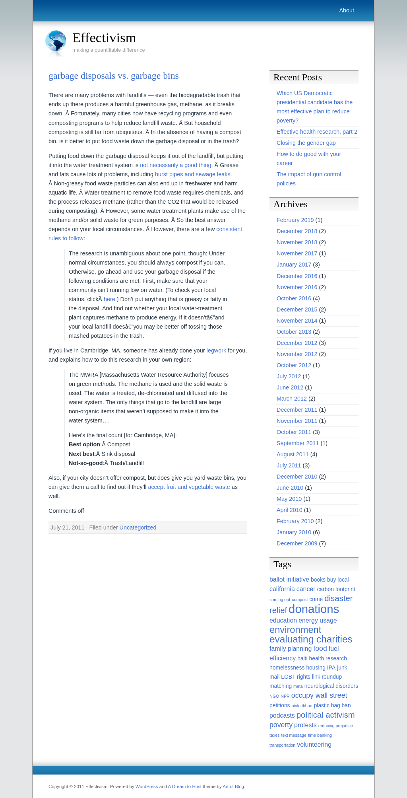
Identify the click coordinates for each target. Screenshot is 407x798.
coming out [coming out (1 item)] (279, 599)
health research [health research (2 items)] (328, 658)
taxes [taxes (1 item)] (274, 735)
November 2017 (297, 253)
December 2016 (297, 276)
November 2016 (297, 287)
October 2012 (294, 365)
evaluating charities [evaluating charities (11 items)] (311, 639)
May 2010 (289, 499)
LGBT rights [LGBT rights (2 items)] (295, 676)
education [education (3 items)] (283, 620)
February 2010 (295, 521)
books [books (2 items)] (318, 579)
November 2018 (297, 242)
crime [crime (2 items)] (316, 599)
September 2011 (298, 443)
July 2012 (289, 376)
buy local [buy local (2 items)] (338, 579)
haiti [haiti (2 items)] (302, 658)
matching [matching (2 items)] (280, 686)
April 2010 (289, 510)
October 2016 (294, 298)
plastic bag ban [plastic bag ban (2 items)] (332, 705)
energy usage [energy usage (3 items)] (317, 620)
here (109, 299)
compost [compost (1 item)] (300, 599)
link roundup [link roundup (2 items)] (327, 676)
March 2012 (292, 398)
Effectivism (104, 37)
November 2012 (297, 354)
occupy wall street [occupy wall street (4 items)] (319, 695)
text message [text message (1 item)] (293, 735)
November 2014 (297, 320)
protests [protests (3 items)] (305, 725)
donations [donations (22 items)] (314, 608)
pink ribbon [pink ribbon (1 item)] (302, 705)
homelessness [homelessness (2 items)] (286, 667)
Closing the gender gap (306, 143)
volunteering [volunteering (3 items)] (314, 744)
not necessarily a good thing (175, 165)
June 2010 (290, 488)
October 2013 (294, 332)
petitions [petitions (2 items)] (279, 705)
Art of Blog (233, 786)
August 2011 (293, 454)
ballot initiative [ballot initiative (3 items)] (289, 579)
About (346, 10)
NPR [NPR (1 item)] (285, 696)
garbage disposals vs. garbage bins (113, 75)
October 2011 (294, 432)
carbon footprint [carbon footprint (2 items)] (336, 589)
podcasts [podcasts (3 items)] (282, 715)
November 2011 (297, 421)
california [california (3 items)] (282, 589)
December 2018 (297, 231)
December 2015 (297, 309)
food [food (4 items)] (320, 648)
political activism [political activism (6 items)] (326, 714)
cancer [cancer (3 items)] (306, 589)
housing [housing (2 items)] (315, 667)
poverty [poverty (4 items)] (281, 725)
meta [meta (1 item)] (298, 686)
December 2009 (297, 543)
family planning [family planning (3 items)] (290, 648)
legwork (217, 350)
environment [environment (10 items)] (295, 630)
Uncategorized (138, 527)
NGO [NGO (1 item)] (274, 696)
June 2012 (290, 387)
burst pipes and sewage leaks (193, 174)
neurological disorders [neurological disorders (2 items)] (331, 686)
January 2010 (294, 532)
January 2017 (294, 264)
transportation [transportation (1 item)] (282, 745)
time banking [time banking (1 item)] (320, 735)
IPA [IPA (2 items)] (331, 667)
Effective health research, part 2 (317, 131)
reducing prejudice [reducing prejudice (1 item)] (335, 725)
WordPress (147, 786)
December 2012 (297, 343)
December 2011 (297, 410)
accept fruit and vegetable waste (189, 487)
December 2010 (297, 476)
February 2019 (295, 220)
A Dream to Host (185, 786)
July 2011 (289, 465)
